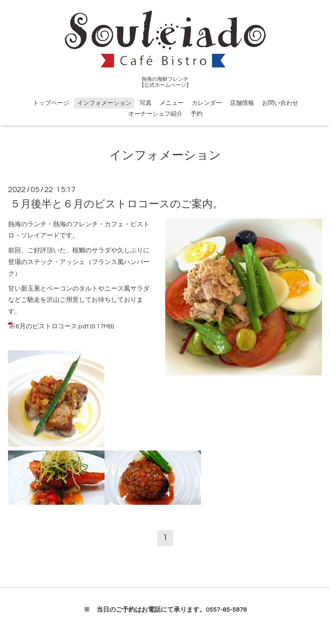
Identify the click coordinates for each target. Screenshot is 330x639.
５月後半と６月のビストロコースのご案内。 (116, 204)
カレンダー (207, 103)
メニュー (172, 103)
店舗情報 (242, 103)
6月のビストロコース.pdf (52, 326)
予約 (197, 114)
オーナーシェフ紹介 (155, 114)
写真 (145, 103)
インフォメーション (104, 103)
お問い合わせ (280, 103)
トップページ (51, 103)
